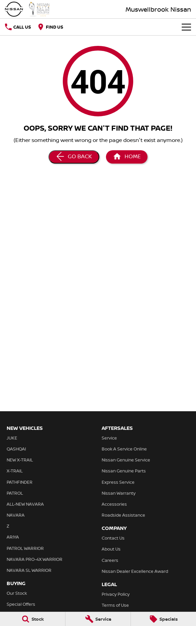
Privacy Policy (116, 594)
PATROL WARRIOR (25, 548)
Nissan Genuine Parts (124, 471)
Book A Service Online (124, 449)
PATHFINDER (20, 482)
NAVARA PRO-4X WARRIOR (34, 559)
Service (109, 438)
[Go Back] (74, 157)
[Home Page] (27, 9)
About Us (111, 549)
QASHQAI (16, 449)
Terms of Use (115, 605)
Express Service (118, 482)
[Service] (98, 619)
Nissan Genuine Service (126, 460)
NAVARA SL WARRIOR (29, 570)
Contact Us (113, 538)
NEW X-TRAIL (20, 460)
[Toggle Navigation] (186, 27)
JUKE (12, 438)
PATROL (15, 493)
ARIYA (13, 537)
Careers (110, 560)
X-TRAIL (15, 471)
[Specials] (163, 619)
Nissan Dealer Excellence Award (135, 571)
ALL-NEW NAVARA (25, 504)
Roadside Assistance (123, 515)
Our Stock (17, 593)
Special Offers (21, 604)
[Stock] (32, 619)
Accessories (114, 504)
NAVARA (16, 515)
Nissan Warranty (119, 493)
